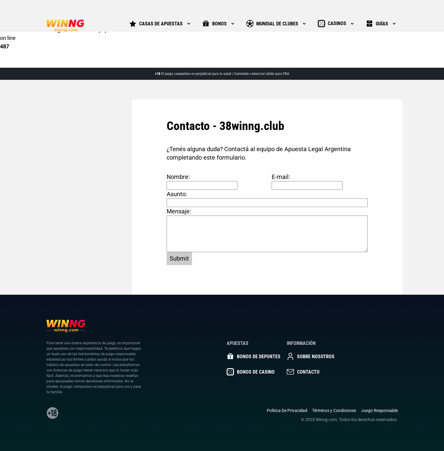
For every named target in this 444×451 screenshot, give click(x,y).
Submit (179, 258)
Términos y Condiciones (334, 410)
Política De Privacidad (287, 410)
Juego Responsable (379, 410)
